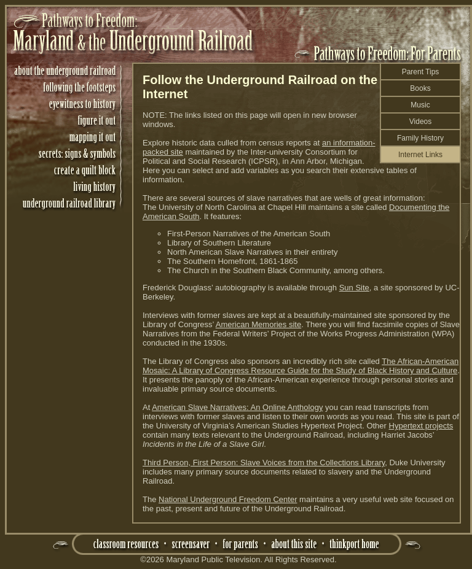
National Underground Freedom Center (228, 499)
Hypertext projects (421, 425)
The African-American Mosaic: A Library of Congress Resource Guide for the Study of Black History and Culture (300, 366)
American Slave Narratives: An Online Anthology (237, 407)
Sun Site (354, 287)
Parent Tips (420, 72)
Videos (420, 121)
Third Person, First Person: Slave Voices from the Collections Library (264, 462)
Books (420, 88)
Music (420, 105)
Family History (420, 138)
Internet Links (420, 154)
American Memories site (258, 324)
